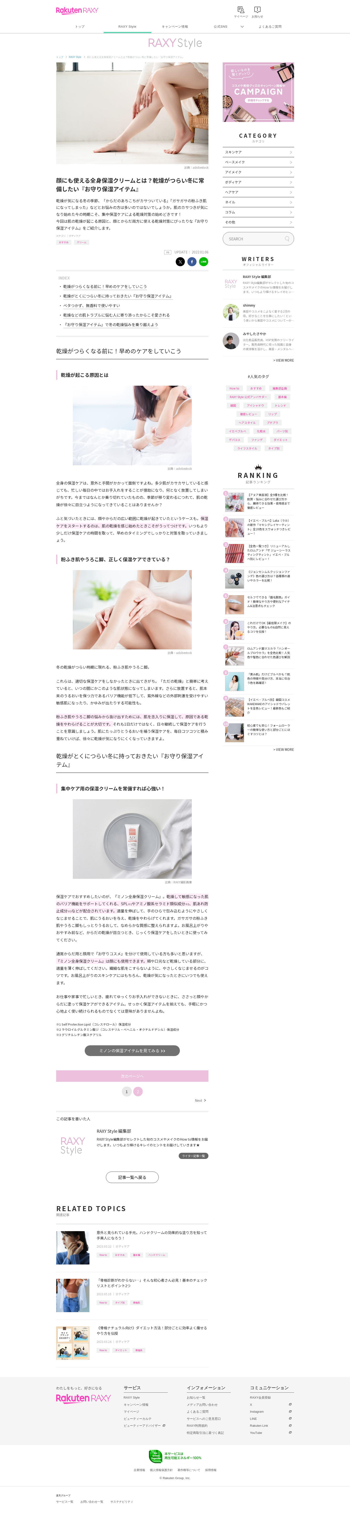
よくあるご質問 (270, 26)
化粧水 (261, 431)
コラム (230, 212)
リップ (272, 414)
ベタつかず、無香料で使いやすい (91, 305)
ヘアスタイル (247, 422)
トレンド (280, 405)
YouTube (256, 1433)
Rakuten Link (259, 1425)
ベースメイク (235, 162)
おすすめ (64, 242)
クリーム (81, 242)
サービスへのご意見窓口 (204, 1419)
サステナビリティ (121, 1501)
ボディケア (75, 236)
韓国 (233, 405)
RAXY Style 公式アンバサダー (248, 397)
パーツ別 (282, 431)
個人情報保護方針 (161, 1470)
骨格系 (136, 1302)
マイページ (131, 1411)
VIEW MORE (283, 360)
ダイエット (121, 1350)
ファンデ (257, 440)
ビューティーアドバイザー (142, 1425)
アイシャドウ (255, 405)
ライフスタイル (247, 448)
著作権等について (188, 1470)
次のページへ (132, 1076)
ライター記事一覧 (193, 1156)
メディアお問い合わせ (202, 1404)
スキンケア (233, 152)
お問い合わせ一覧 (91, 1501)
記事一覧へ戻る (132, 1177)
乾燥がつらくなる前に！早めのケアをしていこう (105, 286)
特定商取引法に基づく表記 (205, 1433)
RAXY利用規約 (197, 1425)
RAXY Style (127, 26)
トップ (80, 26)
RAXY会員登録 (260, 1397)
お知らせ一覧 (196, 1397)
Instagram (257, 1411)
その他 (230, 222)
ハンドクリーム (156, 1255)
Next (200, 1100)
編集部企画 (280, 388)
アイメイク (233, 172)
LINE (253, 1419)
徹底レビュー (248, 414)
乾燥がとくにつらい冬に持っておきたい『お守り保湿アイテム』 (118, 296)
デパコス (234, 440)
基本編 (136, 1255)
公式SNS (220, 26)
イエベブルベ (237, 431)
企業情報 (139, 1470)
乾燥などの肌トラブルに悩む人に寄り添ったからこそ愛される (116, 315)
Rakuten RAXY (77, 11)
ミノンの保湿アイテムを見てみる (129, 1050)
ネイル (230, 202)
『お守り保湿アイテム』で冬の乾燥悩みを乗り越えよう (110, 324)
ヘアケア (231, 192)
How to (103, 1255)
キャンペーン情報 (175, 26)
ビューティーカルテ (138, 1419)
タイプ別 (120, 1302)
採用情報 (211, 1470)
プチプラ (272, 422)
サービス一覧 (64, 1501)
